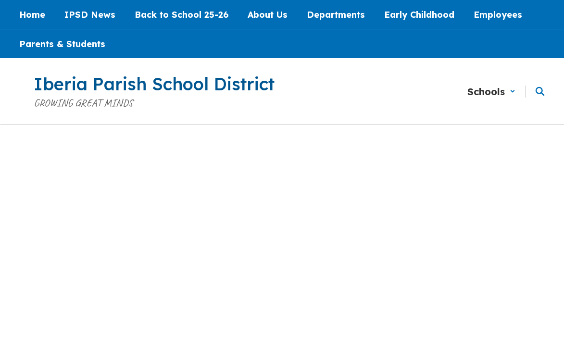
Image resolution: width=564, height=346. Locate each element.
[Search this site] (540, 91)
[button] (491, 92)
